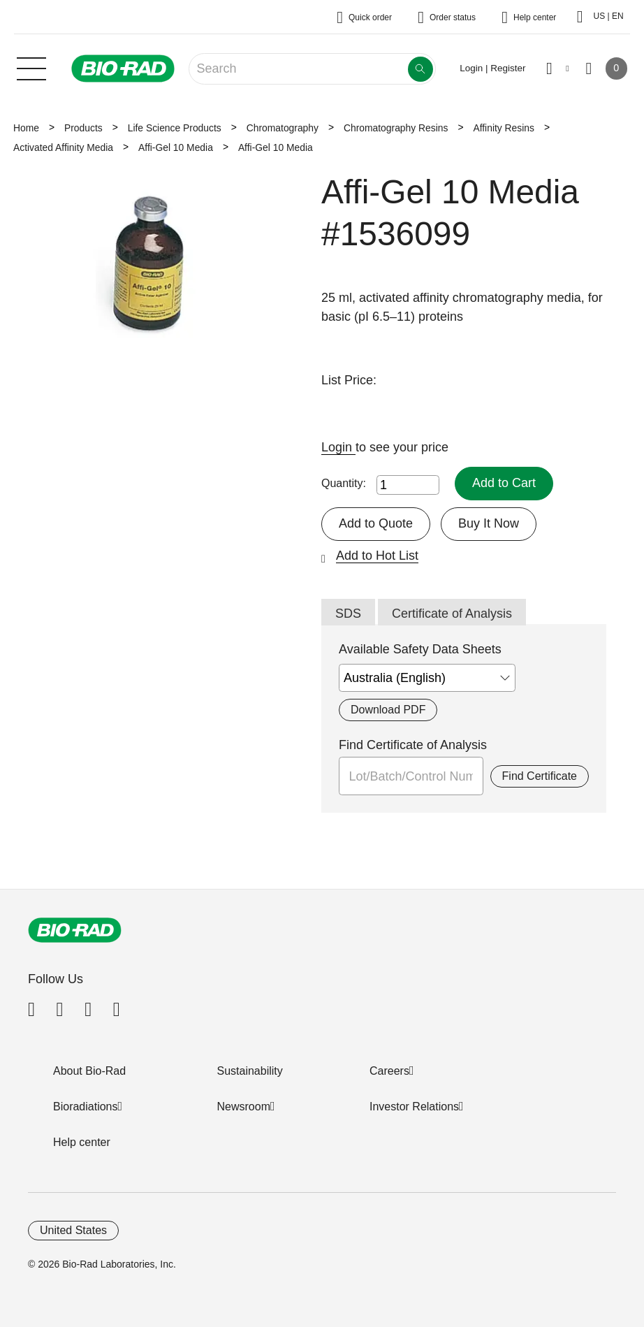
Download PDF (388, 710)
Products (83, 127)
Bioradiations (85, 1106)
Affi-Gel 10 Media (175, 147)
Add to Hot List (377, 556)
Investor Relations (414, 1106)
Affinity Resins (503, 127)
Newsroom (243, 1106)
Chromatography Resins (396, 127)
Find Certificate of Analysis (413, 745)
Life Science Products (174, 127)
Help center (81, 1142)
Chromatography (283, 127)
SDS (348, 614)
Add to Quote (376, 523)
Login (338, 447)
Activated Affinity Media (63, 147)
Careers (389, 1071)
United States (73, 1230)
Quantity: (343, 483)
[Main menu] (31, 67)
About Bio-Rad (89, 1071)
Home (26, 127)
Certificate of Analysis (452, 614)
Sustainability (250, 1071)
